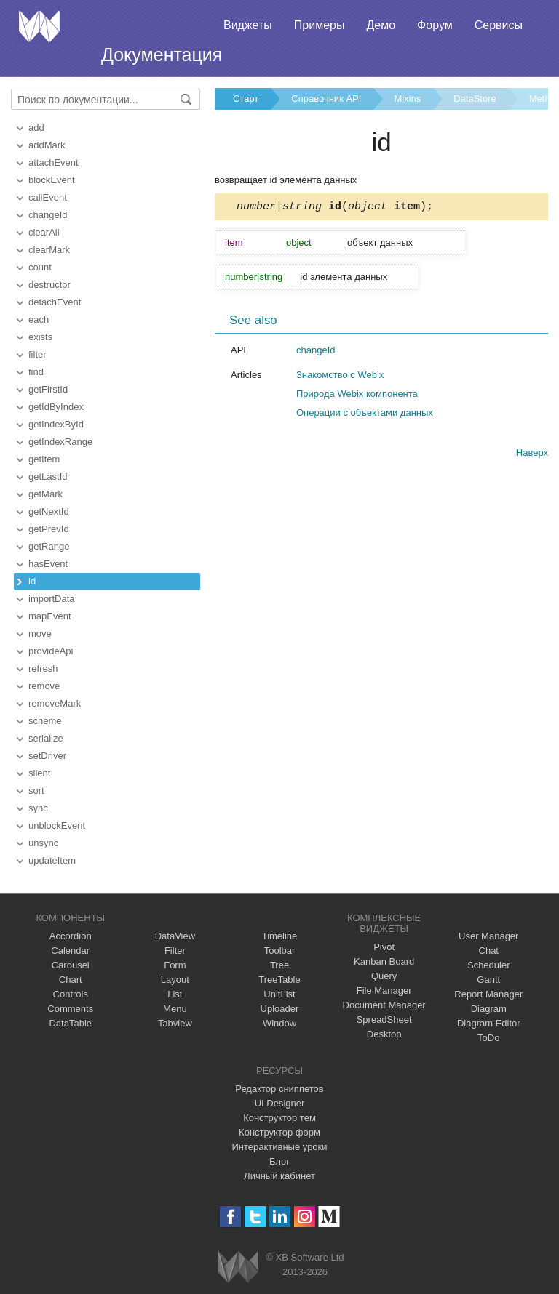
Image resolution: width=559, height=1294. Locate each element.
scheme (45, 720)
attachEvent (53, 162)
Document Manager (384, 1005)
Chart (70, 979)
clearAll (44, 232)
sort (36, 790)
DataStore (474, 98)
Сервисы (499, 25)
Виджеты (247, 25)
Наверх (532, 454)
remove (44, 685)
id (32, 581)
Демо (380, 25)
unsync (43, 842)
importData (51, 598)
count (40, 267)
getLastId (48, 476)
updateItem (52, 860)
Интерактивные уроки (279, 1146)
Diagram (489, 1008)
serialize (45, 738)
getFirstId (48, 389)
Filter (175, 950)
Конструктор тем (279, 1117)
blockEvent (51, 179)
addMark (47, 145)
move (40, 633)
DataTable (70, 1023)
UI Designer (280, 1103)
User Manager (488, 936)
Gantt (488, 979)
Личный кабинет (279, 1175)
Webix (238, 1266)
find (36, 371)
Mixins (407, 98)
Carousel (71, 965)
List (174, 994)
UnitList (279, 994)
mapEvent (49, 616)
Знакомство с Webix (340, 376)
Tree (279, 965)
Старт (245, 98)
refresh (43, 668)
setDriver (47, 755)
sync (38, 808)
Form (175, 965)
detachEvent (54, 302)
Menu (175, 1008)
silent (39, 773)
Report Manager (488, 994)
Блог (279, 1161)
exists (40, 336)
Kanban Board (384, 961)
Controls (70, 994)
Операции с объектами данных (364, 414)
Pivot (384, 946)
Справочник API (326, 98)
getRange (48, 546)
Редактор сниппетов (279, 1088)
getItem (44, 459)
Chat (489, 950)
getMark (45, 494)
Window (279, 1023)
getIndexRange (60, 441)
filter (37, 354)
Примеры (319, 25)
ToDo (488, 1037)
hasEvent (48, 563)
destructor (49, 284)
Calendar (70, 950)
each (38, 319)
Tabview (175, 1023)
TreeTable (279, 979)
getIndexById (56, 424)
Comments (70, 1008)
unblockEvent (56, 825)
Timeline (280, 936)
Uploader (280, 1008)
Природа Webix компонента (357, 395)
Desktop (384, 1034)
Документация (161, 54)
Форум (435, 25)
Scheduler (488, 965)
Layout (175, 979)
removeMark (54, 703)
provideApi (50, 651)
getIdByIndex (56, 406)
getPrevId (48, 528)
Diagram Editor (488, 1023)
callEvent (47, 197)
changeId (48, 214)
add (36, 127)
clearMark (49, 249)
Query (384, 975)
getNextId (48, 511)
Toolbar (280, 950)
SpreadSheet (384, 1019)
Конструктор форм (279, 1132)
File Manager (384, 990)
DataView (175, 936)
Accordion (70, 936)
